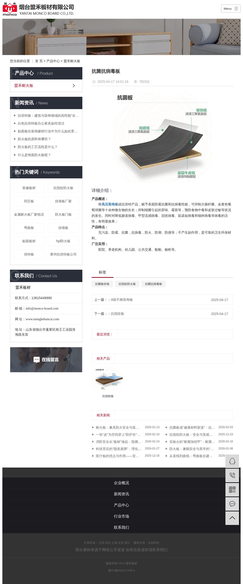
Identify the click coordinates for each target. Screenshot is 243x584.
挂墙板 (63, 228)
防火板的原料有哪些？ (34, 139)
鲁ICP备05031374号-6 (121, 570)
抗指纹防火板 (63, 188)
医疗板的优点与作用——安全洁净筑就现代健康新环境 (127, 456)
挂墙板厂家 (63, 201)
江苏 (101, 542)
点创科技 (153, 542)
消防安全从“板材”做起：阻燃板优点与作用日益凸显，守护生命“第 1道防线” (127, 442)
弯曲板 (29, 228)
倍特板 (29, 254)
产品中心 (53, 61)
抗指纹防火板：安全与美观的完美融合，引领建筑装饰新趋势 (200, 434)
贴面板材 (29, 241)
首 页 (39, 61)
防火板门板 (63, 214)
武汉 (108, 542)
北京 (121, 542)
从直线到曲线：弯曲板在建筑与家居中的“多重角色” (200, 456)
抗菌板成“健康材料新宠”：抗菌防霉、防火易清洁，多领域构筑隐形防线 (200, 427)
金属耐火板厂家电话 (29, 214)
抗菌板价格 (102, 284)
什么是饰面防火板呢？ (34, 155)
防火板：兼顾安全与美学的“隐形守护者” (198, 449)
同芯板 (29, 201)
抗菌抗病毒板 (153, 284)
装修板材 (29, 188)
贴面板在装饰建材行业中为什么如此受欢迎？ (48, 131)
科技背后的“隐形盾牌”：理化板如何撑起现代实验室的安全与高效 (127, 449)
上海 (114, 542)
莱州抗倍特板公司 (63, 254)
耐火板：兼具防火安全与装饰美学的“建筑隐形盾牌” (127, 427)
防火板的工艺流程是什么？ (37, 147)
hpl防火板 (63, 241)
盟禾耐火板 (72, 61)
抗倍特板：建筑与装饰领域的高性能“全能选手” (48, 115)
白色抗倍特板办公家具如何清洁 (40, 123)
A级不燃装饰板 (122, 299)
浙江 (127, 542)
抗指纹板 (117, 313)
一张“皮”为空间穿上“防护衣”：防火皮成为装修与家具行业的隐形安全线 (127, 434)
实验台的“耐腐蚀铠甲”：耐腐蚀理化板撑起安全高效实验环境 (200, 442)
